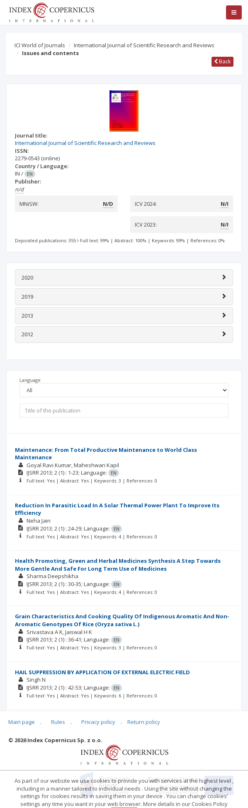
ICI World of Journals (40, 45)
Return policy (143, 722)
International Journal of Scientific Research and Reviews (144, 45)
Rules (58, 722)
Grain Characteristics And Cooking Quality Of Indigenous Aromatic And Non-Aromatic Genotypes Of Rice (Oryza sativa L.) (122, 620)
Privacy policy (98, 722)
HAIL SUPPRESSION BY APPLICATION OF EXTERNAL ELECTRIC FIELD (102, 672)
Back (222, 61)
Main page (21, 722)
